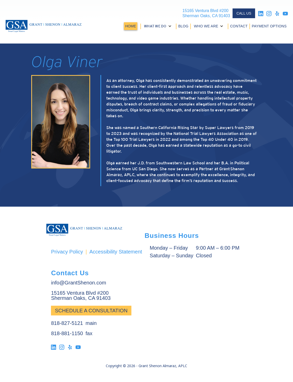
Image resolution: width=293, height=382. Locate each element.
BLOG (183, 26)
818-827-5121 (67, 323)
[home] (43, 26)
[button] (158, 26)
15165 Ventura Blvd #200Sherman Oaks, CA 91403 (206, 13)
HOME (130, 26)
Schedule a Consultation (91, 310)
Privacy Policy (67, 251)
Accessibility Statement (115, 251)
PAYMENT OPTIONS (269, 26)
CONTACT (238, 26)
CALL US (243, 13)
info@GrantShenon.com (78, 282)
